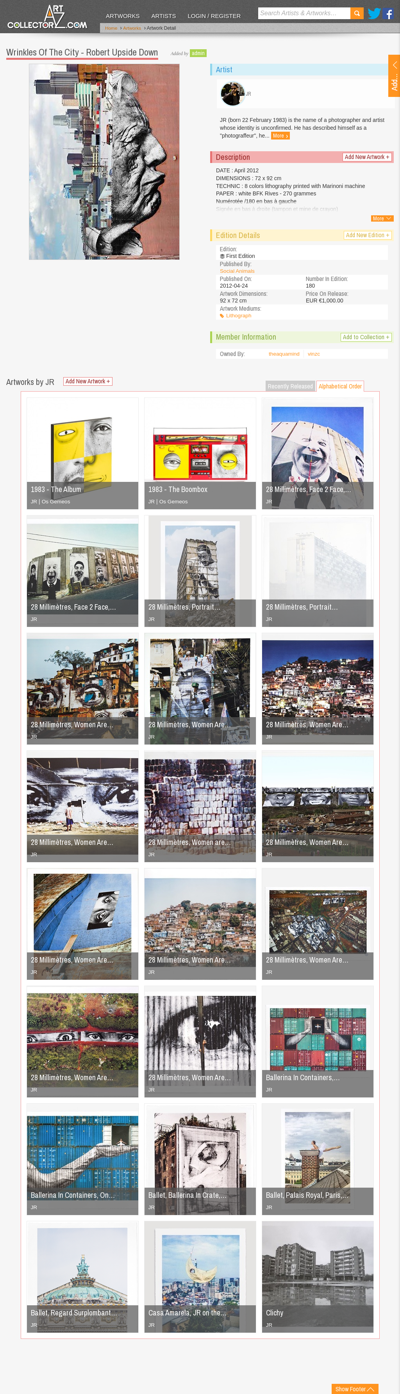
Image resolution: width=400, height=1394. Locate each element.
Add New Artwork (367, 159)
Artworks (122, 16)
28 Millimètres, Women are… (191, 844)
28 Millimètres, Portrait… (185, 608)
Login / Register (214, 16)
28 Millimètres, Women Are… (74, 726)
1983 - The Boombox (179, 491)
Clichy (275, 1314)
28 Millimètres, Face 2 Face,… (310, 491)
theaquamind (284, 356)
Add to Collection (366, 339)
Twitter (374, 13)
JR (34, 503)
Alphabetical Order (340, 388)
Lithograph (239, 318)
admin (198, 52)
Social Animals (237, 273)
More (280, 138)
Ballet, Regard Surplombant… (75, 1314)
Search (357, 13)
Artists (163, 16)
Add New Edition (367, 237)
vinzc (315, 356)
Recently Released (290, 388)
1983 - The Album (57, 491)
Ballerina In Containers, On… (74, 1197)
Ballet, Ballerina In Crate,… (189, 1197)
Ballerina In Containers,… (304, 1079)
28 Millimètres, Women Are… (191, 1079)
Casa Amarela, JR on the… (189, 1314)
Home (111, 28)
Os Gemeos (56, 503)
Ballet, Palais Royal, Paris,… (309, 1197)
